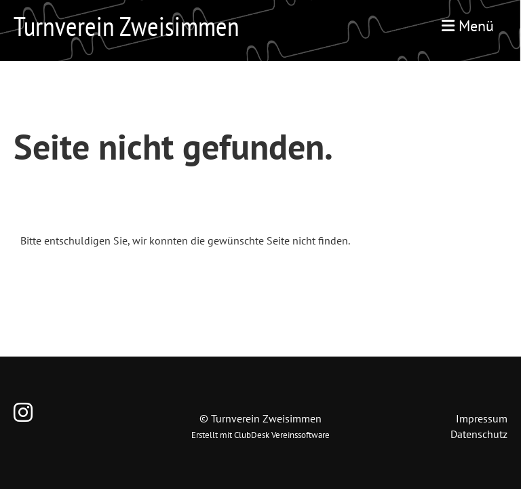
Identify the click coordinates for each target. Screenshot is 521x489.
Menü (468, 25)
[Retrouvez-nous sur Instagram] (23, 412)
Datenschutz (478, 434)
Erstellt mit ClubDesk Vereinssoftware (260, 435)
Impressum (481, 418)
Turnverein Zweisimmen (126, 25)
